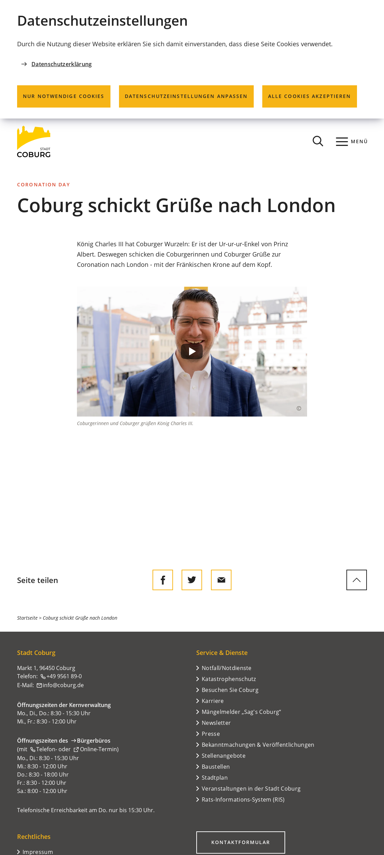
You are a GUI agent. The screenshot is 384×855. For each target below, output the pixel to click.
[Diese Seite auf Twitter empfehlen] (192, 580)
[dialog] (192, 59)
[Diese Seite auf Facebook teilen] (163, 580)
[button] (192, 352)
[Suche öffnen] (318, 141)
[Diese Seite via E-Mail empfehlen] (221, 580)
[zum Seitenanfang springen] (356, 580)
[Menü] (352, 141)
